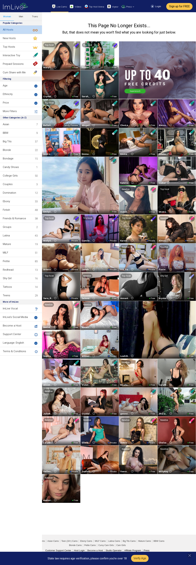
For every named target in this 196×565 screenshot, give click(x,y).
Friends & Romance (14, 218)
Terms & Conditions (14, 351)
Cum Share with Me (14, 72)
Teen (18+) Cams (69, 541)
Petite (6, 261)
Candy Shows (11, 167)
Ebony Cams (86, 541)
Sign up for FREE (179, 6)
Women (7, 16)
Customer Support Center (58, 550)
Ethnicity (20, 94)
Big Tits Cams (129, 541)
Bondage (8, 158)
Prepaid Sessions (13, 63)
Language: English (20, 343)
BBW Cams (158, 541)
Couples (8, 184)
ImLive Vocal (10, 308)
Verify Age (140, 558)
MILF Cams (100, 541)
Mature (7, 244)
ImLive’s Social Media (20, 317)
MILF (5, 252)
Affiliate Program (132, 550)
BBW (5, 132)
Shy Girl (7, 278)
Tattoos (7, 286)
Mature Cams (144, 541)
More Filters (20, 111)
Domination (9, 192)
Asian (6, 124)
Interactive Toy (11, 55)
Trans (35, 16)
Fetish (6, 209)
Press (146, 550)
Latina (6, 235)
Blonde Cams (75, 545)
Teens (6, 295)
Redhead (8, 269)
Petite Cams (90, 545)
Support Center (12, 334)
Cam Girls (121, 545)
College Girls (10, 175)
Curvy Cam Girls (106, 545)
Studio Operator (114, 550)
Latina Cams (114, 541)
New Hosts (9, 38)
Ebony (6, 201)
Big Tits (7, 141)
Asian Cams (53, 541)
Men (21, 16)
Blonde (7, 150)
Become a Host (12, 325)
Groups (7, 227)
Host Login (79, 550)
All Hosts (8, 29)
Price (20, 103)
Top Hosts (9, 46)
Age (20, 86)
